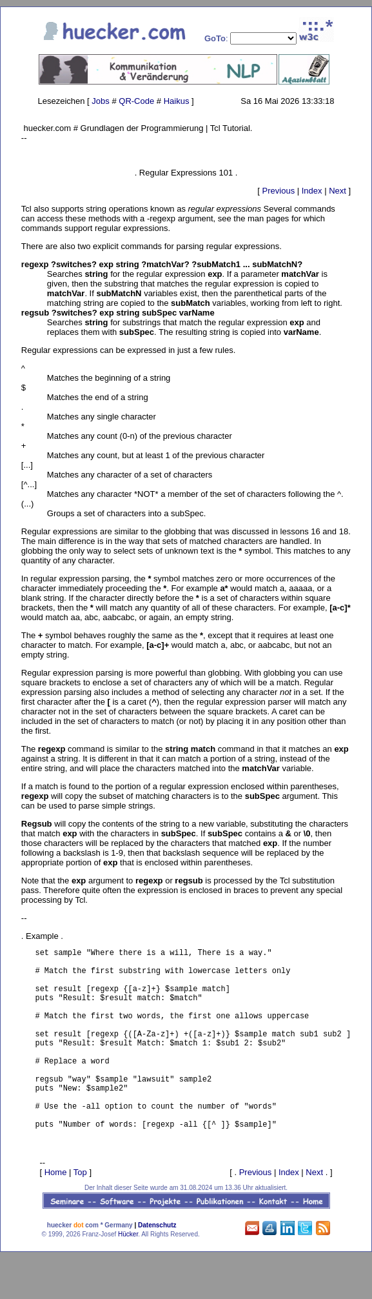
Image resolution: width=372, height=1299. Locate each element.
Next (337, 191)
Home (55, 1213)
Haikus (177, 101)
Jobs (100, 101)
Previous (278, 191)
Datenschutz (157, 1265)
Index (312, 191)
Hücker (128, 1274)
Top (80, 1213)
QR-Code (136, 101)
